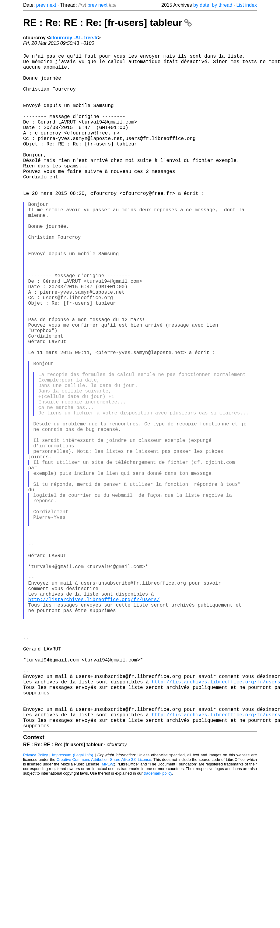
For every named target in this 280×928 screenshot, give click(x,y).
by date (201, 5)
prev (41, 5)
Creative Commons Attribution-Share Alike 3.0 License (104, 909)
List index (246, 5)
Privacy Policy (35, 905)
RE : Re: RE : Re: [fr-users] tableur (107, 22)
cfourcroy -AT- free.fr (74, 37)
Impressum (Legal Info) (72, 905)
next (51, 5)
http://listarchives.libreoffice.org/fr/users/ (94, 721)
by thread (222, 5)
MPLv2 (108, 914)
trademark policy (158, 923)
